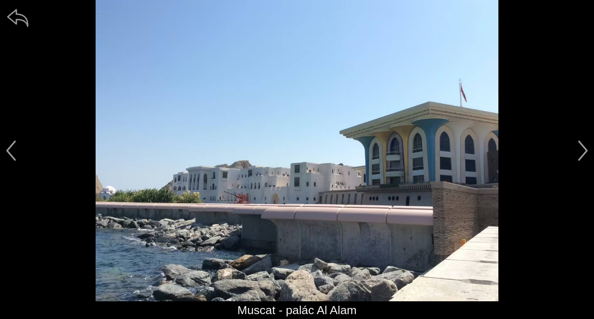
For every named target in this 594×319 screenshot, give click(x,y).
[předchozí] (11, 150)
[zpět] (17, 17)
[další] (583, 150)
